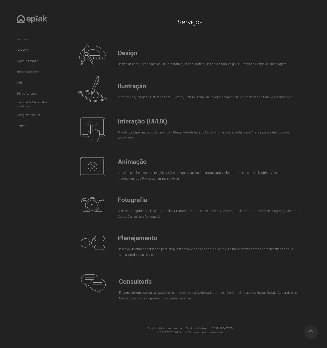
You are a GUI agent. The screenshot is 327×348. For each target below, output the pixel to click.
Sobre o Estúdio (27, 61)
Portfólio (22, 39)
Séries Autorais (26, 93)
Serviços (22, 50)
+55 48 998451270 (222, 328)
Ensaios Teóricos (27, 71)
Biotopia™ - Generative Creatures (31, 104)
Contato (21, 125)
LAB (19, 82)
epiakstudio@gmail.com (170, 328)
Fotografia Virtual (28, 115)
